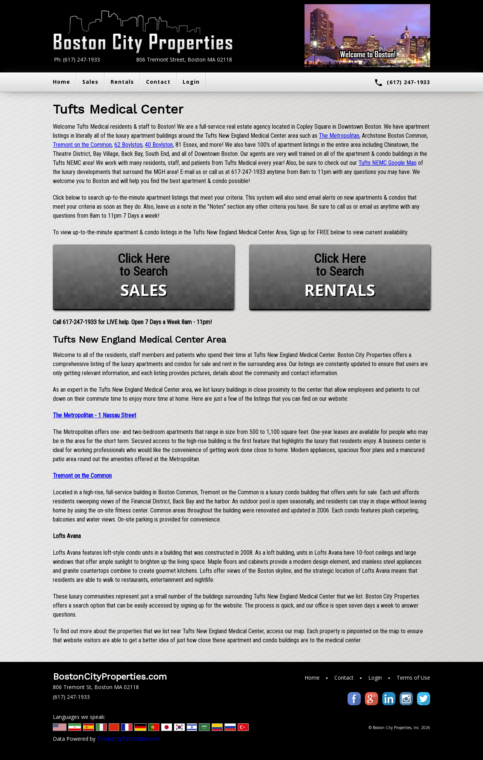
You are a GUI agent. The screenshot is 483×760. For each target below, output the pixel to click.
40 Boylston (159, 144)
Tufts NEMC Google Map (387, 162)
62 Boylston (128, 144)
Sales (90, 81)
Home (61, 81)
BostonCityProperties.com (110, 676)
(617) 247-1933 (402, 82)
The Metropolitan (339, 135)
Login (191, 81)
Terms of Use (413, 677)
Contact (158, 81)
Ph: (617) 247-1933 (77, 59)
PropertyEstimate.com (128, 738)
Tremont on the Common (82, 144)
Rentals (122, 81)
